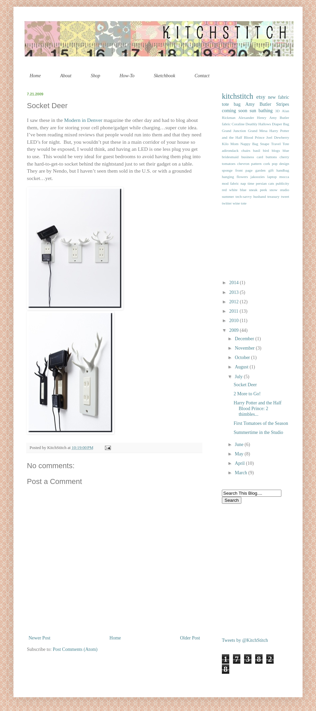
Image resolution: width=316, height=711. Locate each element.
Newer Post (39, 637)
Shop (95, 75)
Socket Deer (245, 384)
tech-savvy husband (251, 196)
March (241, 472)
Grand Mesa (258, 131)
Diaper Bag (280, 124)
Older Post (190, 637)
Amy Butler (258, 104)
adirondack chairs (236, 150)
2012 (234, 301)
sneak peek (258, 190)
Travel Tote (280, 144)
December (245, 338)
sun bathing (261, 110)
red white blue (234, 190)
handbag (282, 170)
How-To (126, 75)
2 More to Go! (247, 393)
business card (252, 157)
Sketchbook (164, 75)
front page (243, 170)
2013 (234, 292)
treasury (273, 196)
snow (274, 190)
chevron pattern (249, 164)
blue (286, 150)
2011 (234, 311)
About (65, 75)
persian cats (265, 183)
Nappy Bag (249, 144)
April (240, 463)
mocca (284, 177)
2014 (234, 282)
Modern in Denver (83, 120)
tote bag (231, 104)
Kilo (225, 144)
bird (266, 150)
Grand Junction (234, 131)
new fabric (278, 97)
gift (271, 170)
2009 (234, 330)
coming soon (234, 110)
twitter (227, 203)
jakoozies (257, 177)
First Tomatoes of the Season (261, 423)
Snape (264, 144)
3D (277, 111)
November (245, 348)
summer (228, 196)
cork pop (270, 164)
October (243, 357)
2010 (234, 320)
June (239, 444)
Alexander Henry (252, 118)
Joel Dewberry (277, 137)
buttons (271, 157)
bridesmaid (230, 157)
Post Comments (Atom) (75, 649)
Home (35, 75)
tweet (285, 196)
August (242, 366)
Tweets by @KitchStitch (245, 640)
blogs (276, 150)
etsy (260, 97)
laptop (272, 177)
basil (256, 150)
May (239, 453)
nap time (247, 183)
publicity (282, 183)
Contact (202, 75)
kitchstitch (237, 96)
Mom (234, 144)
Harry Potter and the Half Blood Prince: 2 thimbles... (257, 408)
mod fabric (230, 183)
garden (260, 170)
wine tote (239, 203)
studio (284, 190)
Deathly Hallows (258, 124)
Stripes (282, 104)
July (239, 376)
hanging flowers (235, 177)
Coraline (238, 124)
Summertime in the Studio (258, 432)
